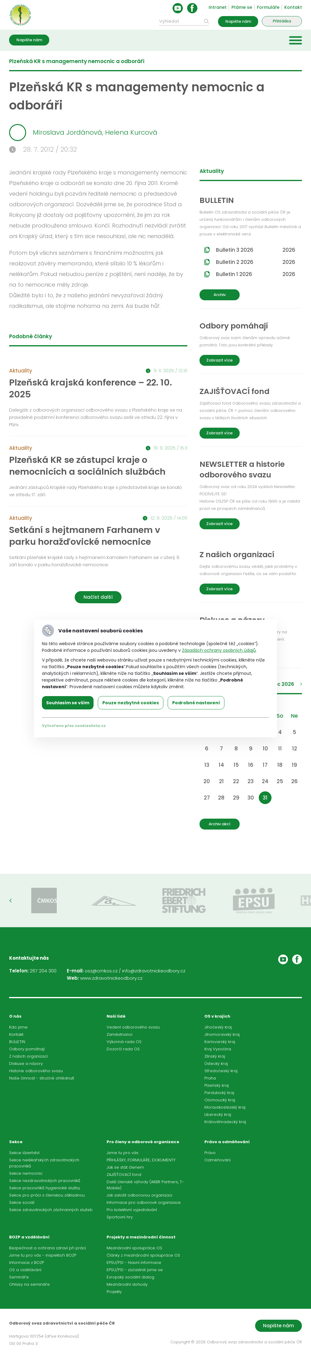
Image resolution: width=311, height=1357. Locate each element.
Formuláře (268, 7)
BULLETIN (17, 1042)
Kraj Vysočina (217, 1049)
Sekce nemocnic (26, 1173)
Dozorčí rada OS (123, 1049)
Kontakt (293, 7)
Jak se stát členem (125, 1167)
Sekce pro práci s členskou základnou (47, 1195)
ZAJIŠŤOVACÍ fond (124, 1174)
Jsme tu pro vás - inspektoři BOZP (42, 1255)
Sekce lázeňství (24, 1153)
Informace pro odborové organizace (144, 1202)
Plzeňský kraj (216, 1085)
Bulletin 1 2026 (255, 274)
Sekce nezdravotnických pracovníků (44, 1181)
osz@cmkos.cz (101, 971)
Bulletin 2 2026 (255, 262)
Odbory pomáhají (27, 1049)
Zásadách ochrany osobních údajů (219, 650)
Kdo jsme (18, 1027)
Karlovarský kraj (219, 1042)
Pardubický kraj (219, 1093)
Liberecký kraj (217, 1114)
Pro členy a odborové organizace (143, 1142)
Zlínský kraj (214, 1056)
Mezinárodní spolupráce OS (134, 1248)
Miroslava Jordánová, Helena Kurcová (83, 132)
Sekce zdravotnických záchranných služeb (51, 1210)
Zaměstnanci (119, 1034)
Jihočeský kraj (218, 1027)
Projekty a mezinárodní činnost (141, 1237)
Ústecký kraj (216, 1063)
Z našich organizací (28, 1056)
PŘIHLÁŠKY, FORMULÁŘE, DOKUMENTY (141, 1160)
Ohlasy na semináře (29, 1284)
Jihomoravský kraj (222, 1034)
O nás (15, 1016)
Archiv (220, 295)
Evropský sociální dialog (130, 1277)
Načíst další (98, 597)
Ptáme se (241, 7)
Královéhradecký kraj (225, 1122)
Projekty (114, 1292)
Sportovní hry (120, 1217)
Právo (210, 1153)
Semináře (19, 1277)
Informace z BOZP (26, 1262)
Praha (210, 1078)
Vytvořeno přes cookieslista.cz (74, 725)
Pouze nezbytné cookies (130, 703)
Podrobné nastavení (196, 703)
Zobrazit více (219, 360)
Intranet (218, 7)
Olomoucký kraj (219, 1100)
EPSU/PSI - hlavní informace (134, 1262)
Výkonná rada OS (124, 1042)
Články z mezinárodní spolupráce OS (143, 1255)
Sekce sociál (21, 1202)
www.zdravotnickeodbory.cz (111, 978)
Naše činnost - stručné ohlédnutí (41, 1078)
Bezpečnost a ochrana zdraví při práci (47, 1248)
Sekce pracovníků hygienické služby (44, 1188)
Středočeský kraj (221, 1071)
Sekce (15, 1142)
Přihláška (282, 21)
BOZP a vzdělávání (29, 1237)
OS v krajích (217, 1016)
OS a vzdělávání (25, 1270)
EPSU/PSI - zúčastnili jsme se (135, 1270)
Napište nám (238, 21)
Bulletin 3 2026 (255, 250)
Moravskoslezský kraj (224, 1107)
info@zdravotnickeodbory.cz (153, 971)
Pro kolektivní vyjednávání (132, 1210)
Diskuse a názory (26, 1063)
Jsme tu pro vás (122, 1153)
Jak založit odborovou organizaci (139, 1195)
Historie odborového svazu (36, 1071)
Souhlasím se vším (67, 703)
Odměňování (217, 1160)
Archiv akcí (220, 824)
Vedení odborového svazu (133, 1027)
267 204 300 (43, 971)
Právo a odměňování (227, 1142)
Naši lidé (116, 1016)
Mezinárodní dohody (127, 1284)
